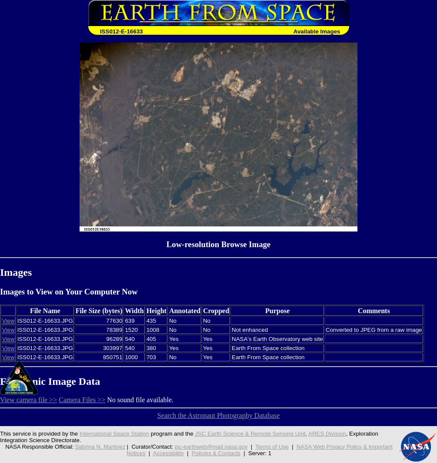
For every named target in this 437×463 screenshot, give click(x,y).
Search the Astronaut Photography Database (218, 415)
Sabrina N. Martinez (100, 446)
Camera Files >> (82, 399)
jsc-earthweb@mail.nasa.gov (211, 446)
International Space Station (114, 433)
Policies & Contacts (216, 453)
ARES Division (327, 433)
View (8, 320)
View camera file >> (28, 399)
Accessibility (168, 453)
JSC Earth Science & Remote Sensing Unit (250, 433)
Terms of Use (272, 446)
